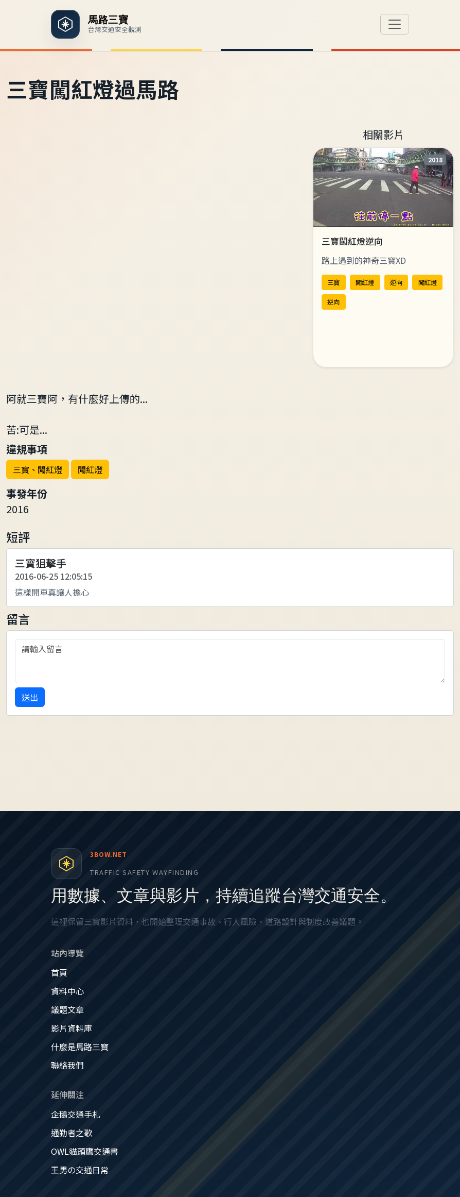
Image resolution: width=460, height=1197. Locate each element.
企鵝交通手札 (75, 1114)
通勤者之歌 (71, 1132)
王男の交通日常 (80, 1170)
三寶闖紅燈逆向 (352, 241)
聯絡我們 (67, 1065)
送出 (30, 697)
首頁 (59, 972)
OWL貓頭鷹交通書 (84, 1151)
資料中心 (67, 991)
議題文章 (67, 1009)
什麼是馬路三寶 (80, 1046)
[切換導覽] (394, 24)
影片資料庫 (71, 1028)
